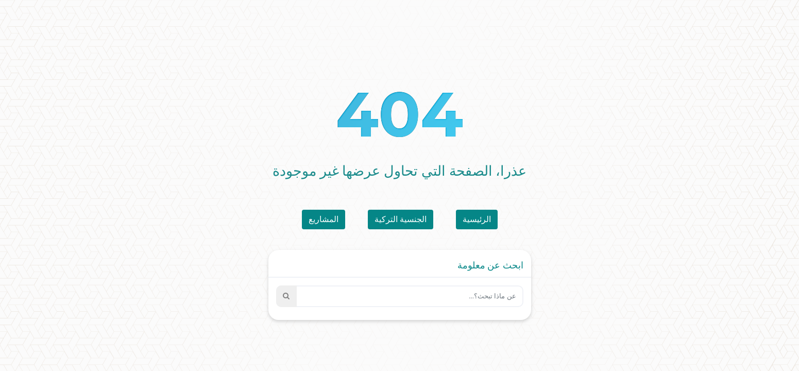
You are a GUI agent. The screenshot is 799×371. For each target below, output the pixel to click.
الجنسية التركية (401, 219)
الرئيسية (477, 219)
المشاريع (323, 219)
